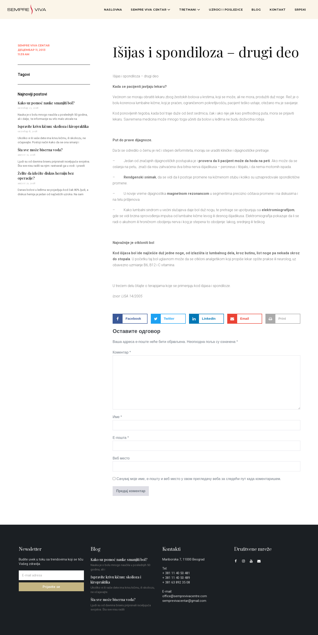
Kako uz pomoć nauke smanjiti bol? (46, 103)
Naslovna (113, 9)
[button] (130, 319)
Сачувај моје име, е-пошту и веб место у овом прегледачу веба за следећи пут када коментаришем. (198, 479)
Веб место (121, 458)
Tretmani (189, 9)
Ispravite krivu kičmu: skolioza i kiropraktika (53, 126)
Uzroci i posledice (226, 9)
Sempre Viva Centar (150, 9)
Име (117, 417)
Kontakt (278, 9)
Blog (256, 9)
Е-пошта (121, 438)
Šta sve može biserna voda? (40, 149)
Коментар (122, 352)
